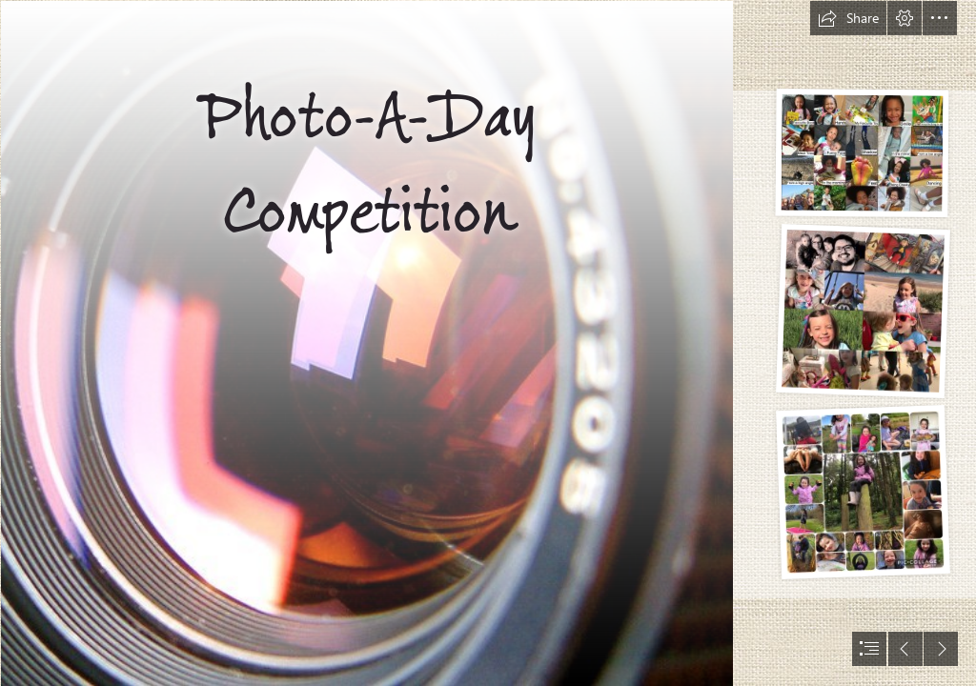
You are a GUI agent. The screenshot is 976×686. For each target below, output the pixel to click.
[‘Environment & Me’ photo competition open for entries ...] (366, 343)
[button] (848, 18)
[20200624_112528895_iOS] (862, 312)
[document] (488, 343)
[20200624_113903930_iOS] (862, 493)
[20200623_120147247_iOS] (861, 154)
